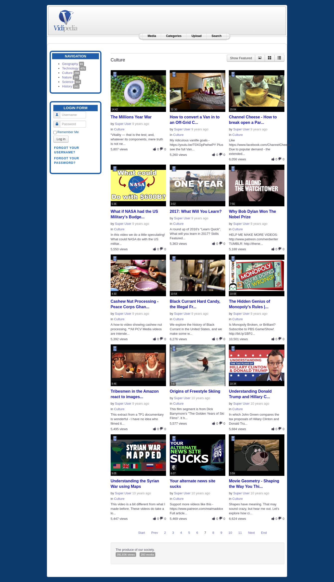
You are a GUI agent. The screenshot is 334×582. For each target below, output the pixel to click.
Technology (74, 68)
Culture (71, 73)
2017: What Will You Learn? (196, 211)
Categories (173, 36)
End (264, 533)
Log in (61, 139)
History (71, 86)
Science (71, 82)
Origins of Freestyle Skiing (195, 391)
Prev (154, 533)
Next (251, 533)
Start (141, 533)
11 (240, 533)
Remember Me (68, 132)
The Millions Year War (131, 117)
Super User (123, 124)
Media (152, 36)
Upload (196, 36)
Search (217, 36)
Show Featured (241, 58)
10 (230, 533)
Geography (73, 64)
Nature (70, 77)
